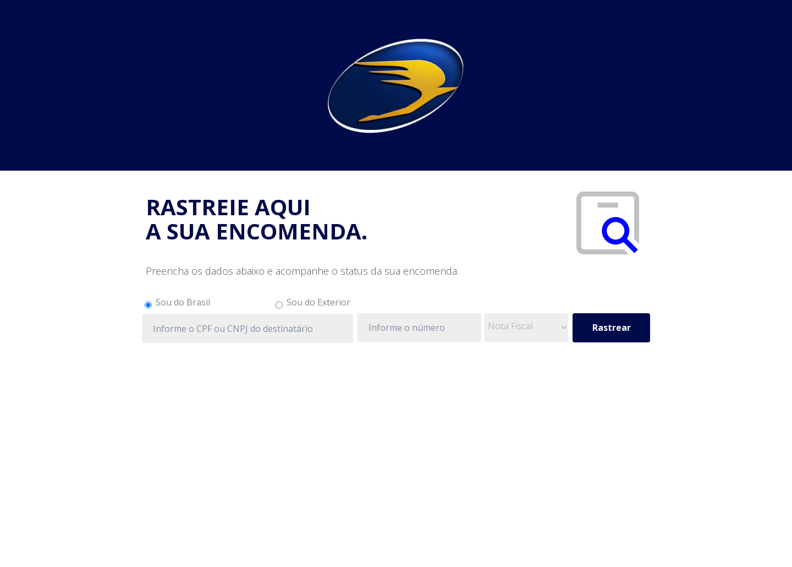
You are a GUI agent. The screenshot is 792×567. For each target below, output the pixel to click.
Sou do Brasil (183, 302)
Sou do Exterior (318, 302)
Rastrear (611, 327)
